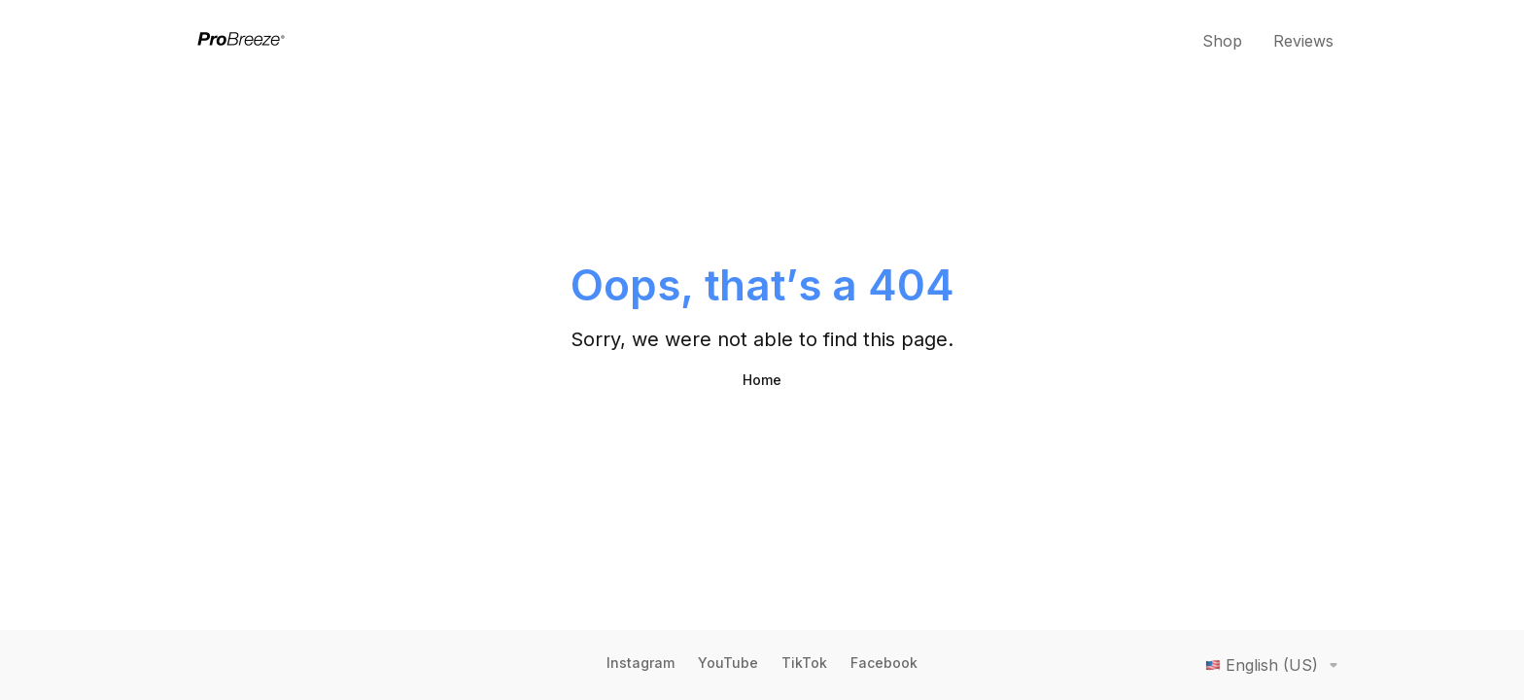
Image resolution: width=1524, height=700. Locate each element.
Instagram (640, 662)
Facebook (884, 662)
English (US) (1275, 665)
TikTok (804, 662)
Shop (1222, 41)
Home (762, 379)
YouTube (728, 662)
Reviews (1303, 41)
